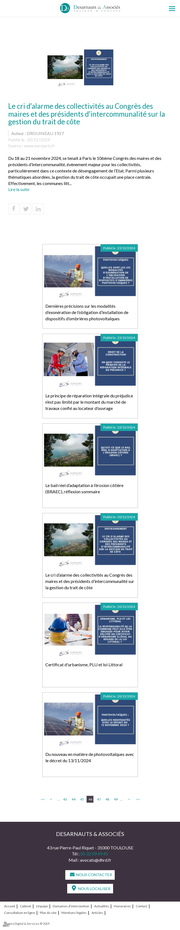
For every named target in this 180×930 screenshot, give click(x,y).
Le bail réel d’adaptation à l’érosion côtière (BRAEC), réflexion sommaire (84, 488)
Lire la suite (18, 189)
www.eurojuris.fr (39, 145)
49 (116, 799)
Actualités (101, 906)
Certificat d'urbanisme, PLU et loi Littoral (83, 664)
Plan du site (48, 913)
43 (65, 799)
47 (99, 799)
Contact (141, 906)
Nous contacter (94, 874)
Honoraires (122, 906)
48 (107, 799)
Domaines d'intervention (71, 906)
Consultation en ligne (19, 913)
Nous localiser (94, 888)
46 (90, 799)
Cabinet (25, 906)
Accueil (9, 906)
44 (73, 799)
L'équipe (42, 906)
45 (82, 799)
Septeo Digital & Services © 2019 (26, 923)
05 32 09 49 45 (94, 853)
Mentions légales (74, 913)
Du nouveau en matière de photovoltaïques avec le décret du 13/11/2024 (89, 757)
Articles (97, 913)
